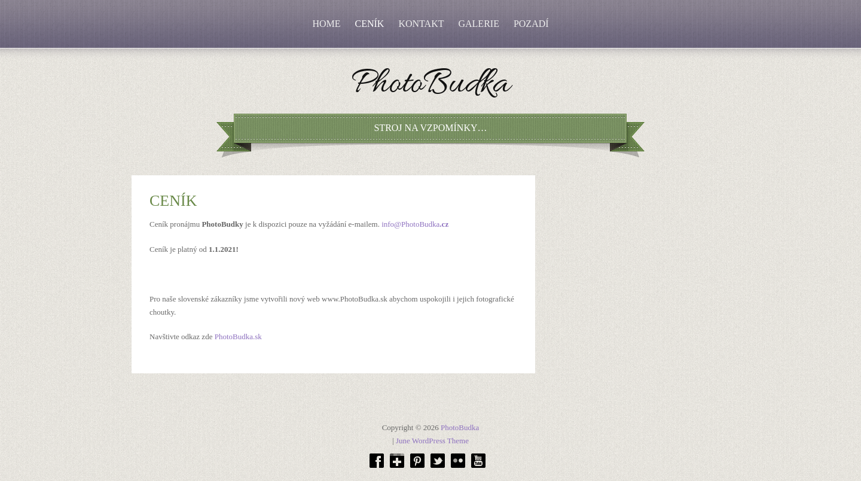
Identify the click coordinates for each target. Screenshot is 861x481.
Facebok (377, 460)
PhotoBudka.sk (238, 336)
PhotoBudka (430, 86)
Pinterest (417, 460)
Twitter (437, 460)
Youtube (478, 460)
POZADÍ (531, 24)
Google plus (397, 460)
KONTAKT (421, 24)
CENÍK (369, 24)
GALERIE (478, 24)
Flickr (458, 460)
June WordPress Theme (432, 440)
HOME (326, 24)
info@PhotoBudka (414, 224)
